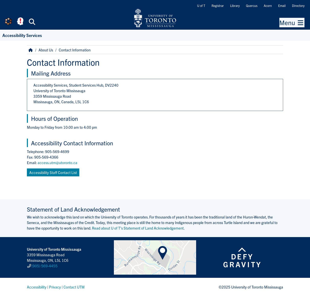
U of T (201, 6)
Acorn (268, 6)
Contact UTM (74, 287)
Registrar (218, 6)
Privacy (55, 287)
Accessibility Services (22, 35)
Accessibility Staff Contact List (53, 172)
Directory (298, 6)
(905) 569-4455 (44, 265)
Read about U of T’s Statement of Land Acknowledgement (138, 228)
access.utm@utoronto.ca (57, 162)
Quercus (251, 6)
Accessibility (36, 287)
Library (235, 6)
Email (282, 6)
